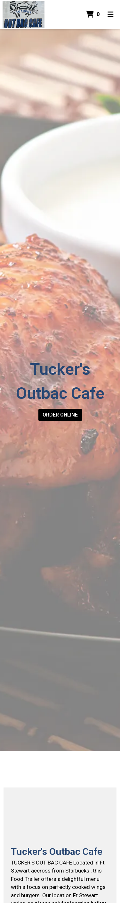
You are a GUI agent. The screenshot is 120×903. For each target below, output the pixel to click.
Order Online (60, 415)
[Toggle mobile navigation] (110, 14)
